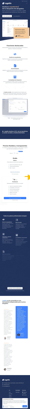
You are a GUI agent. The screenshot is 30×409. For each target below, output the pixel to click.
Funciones (10, 393)
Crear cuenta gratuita (7, 16)
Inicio (10, 392)
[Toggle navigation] (27, 3)
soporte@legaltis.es (6, 386)
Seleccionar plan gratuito (15, 176)
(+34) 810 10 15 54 (5, 384)
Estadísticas (12, 406)
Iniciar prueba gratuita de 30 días (15, 202)
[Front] (6, 3)
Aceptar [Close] (24, 406)
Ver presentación (17, 16)
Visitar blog (17, 392)
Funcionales (6, 406)
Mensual (11, 158)
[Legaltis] (6, 379)
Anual (18, 158)
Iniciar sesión (24, 1)
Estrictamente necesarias (8, 405)
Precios (10, 395)
